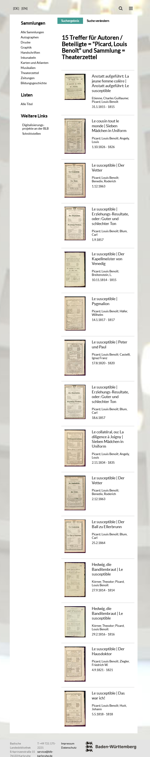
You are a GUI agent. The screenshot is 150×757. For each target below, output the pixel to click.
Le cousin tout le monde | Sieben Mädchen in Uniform (109, 126)
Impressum (67, 743)
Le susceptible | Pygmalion (104, 301)
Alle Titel (27, 104)
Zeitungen (28, 78)
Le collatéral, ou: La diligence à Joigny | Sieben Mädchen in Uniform (108, 439)
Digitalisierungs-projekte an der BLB (35, 126)
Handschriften (30, 52)
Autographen (30, 37)
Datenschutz (68, 747)
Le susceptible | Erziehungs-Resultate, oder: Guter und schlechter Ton (110, 216)
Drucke (25, 42)
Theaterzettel (30, 73)
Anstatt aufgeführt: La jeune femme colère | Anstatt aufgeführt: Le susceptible (110, 83)
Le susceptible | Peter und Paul (109, 344)
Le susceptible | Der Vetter (108, 167)
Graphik (26, 47)
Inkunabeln (28, 57)
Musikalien (28, 68)
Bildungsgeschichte (34, 83)
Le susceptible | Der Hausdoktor (108, 651)
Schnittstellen (31, 133)
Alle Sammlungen (32, 32)
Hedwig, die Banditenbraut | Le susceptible (107, 569)
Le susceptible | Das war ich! (108, 695)
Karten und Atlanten (34, 62)
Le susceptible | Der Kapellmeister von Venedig (108, 259)
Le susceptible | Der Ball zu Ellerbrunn (108, 524)
